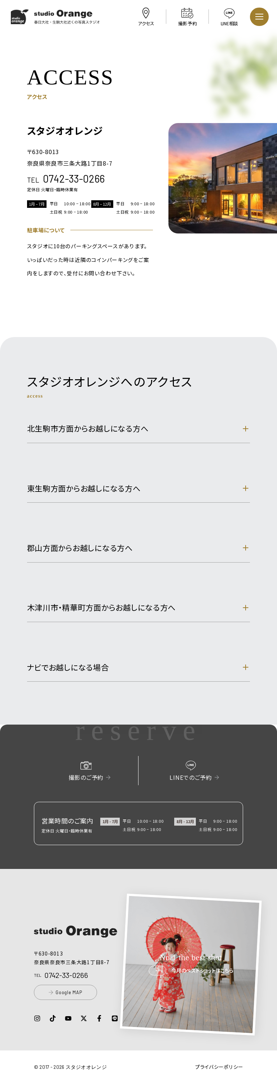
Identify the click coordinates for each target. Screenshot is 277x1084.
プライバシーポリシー (219, 1066)
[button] (56, 19)
